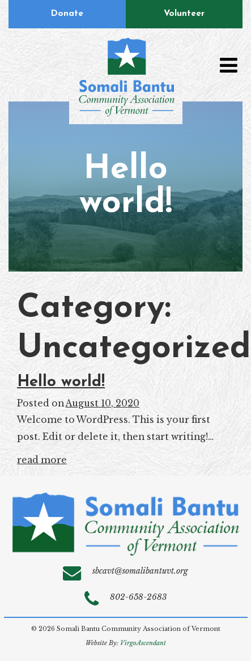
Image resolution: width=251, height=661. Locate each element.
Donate (67, 13)
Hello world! (61, 382)
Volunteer (184, 13)
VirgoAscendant (143, 643)
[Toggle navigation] (228, 65)
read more (42, 460)
